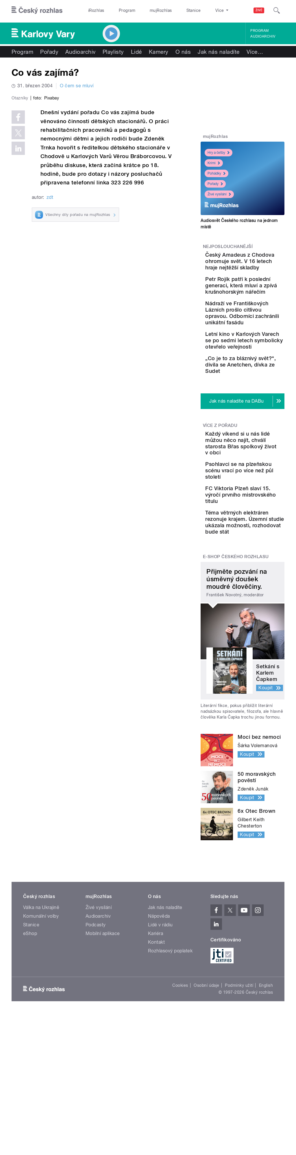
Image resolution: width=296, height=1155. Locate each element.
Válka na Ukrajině (41, 1040)
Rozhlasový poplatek (170, 1084)
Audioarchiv (262, 36)
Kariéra (155, 1066)
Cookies (180, 1119)
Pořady (49, 52)
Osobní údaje (206, 1119)
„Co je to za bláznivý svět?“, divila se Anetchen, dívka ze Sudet (258, 440)
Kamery (159, 52)
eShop (30, 1066)
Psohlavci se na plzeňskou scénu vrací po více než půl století (259, 569)
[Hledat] (276, 10)
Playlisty (113, 52)
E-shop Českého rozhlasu (236, 690)
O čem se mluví (77, 85)
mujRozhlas (146, 10)
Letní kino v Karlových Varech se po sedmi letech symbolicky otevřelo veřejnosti (261, 401)
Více (255, 52)
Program (118, 10)
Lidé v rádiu (160, 1058)
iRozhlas (93, 10)
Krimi (214, 163)
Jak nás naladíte (219, 52)
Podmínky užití (239, 1119)
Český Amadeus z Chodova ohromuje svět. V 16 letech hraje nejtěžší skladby (258, 267)
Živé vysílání (219, 194)
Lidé (136, 52)
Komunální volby (41, 1049)
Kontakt (156, 1075)
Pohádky (216, 173)
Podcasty (96, 1058)
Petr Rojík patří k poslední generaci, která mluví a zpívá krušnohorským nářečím (257, 308)
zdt (50, 295)
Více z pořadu (220, 507)
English (266, 1119)
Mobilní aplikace (103, 1066)
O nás (183, 52)
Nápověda (159, 1049)
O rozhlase (199, 10)
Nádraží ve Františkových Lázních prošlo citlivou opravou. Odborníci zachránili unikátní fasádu (260, 354)
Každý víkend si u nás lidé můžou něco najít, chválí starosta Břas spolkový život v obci (259, 532)
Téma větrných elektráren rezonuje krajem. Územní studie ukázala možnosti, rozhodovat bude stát (260, 646)
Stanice (173, 10)
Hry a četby (219, 153)
